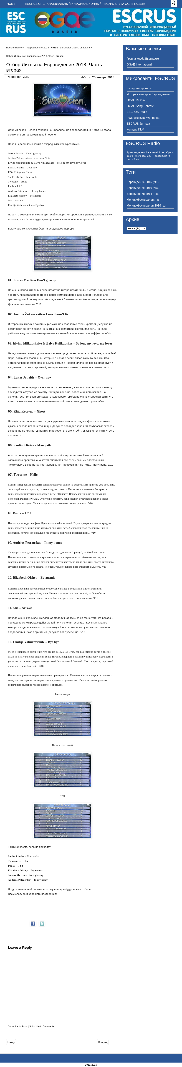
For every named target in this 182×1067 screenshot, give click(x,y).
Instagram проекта (139, 88)
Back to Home (14, 47)
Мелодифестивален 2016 (144, 205)
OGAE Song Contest (140, 106)
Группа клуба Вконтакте (143, 58)
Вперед (102, 1042)
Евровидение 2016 (139, 187)
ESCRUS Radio (137, 111)
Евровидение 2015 (139, 182)
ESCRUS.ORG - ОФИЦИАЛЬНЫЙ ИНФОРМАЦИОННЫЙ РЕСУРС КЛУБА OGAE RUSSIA (85, 3)
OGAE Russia (136, 100)
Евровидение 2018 (38, 47)
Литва (54, 47)
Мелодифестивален (140, 199)
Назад (11, 1042)
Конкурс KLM (135, 129)
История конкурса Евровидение (148, 94)
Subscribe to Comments (41, 1026)
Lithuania (85, 47)
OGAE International (139, 64)
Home (11, 3)
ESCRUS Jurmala (138, 123)
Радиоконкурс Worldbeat (143, 117)
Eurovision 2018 (69, 47)
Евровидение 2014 (139, 193)
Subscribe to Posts (17, 1026)
